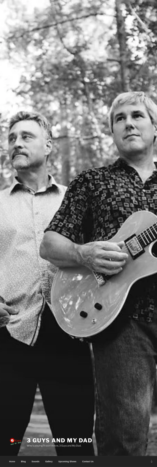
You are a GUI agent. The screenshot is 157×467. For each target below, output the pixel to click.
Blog (23, 461)
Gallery (48, 461)
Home (12, 461)
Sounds (35, 461)
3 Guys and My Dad (59, 440)
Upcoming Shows (67, 461)
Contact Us (88, 461)
